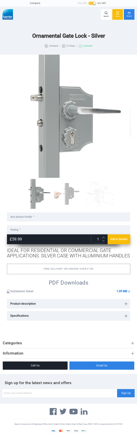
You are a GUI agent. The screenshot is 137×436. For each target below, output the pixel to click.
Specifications (19, 315)
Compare (35, 3)
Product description (23, 303)
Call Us (35, 365)
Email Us (101, 365)
